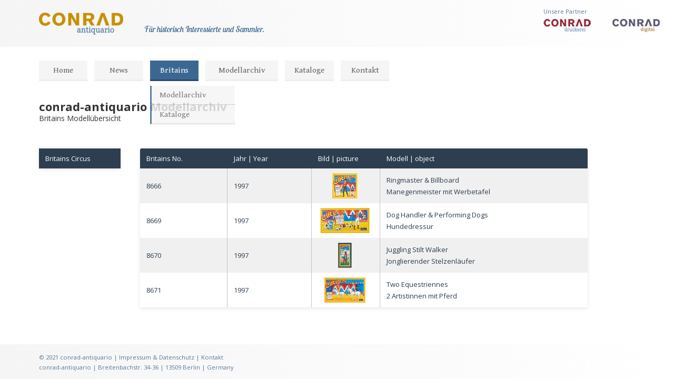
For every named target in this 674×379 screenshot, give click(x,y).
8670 (153, 255)
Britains (174, 70)
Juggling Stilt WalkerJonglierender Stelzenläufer (430, 255)
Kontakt (365, 70)
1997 (241, 186)
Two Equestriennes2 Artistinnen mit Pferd (421, 290)
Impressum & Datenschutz (156, 357)
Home (63, 70)
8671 (153, 290)
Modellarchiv (242, 70)
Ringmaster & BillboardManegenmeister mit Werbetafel (438, 185)
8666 (153, 186)
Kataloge (309, 70)
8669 (153, 220)
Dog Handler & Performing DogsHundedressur (437, 220)
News (119, 70)
